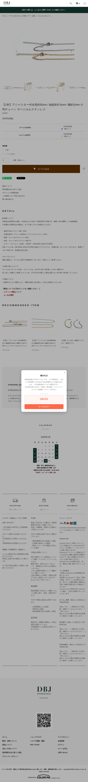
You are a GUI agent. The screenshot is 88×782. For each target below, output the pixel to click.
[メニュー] (84, 3)
